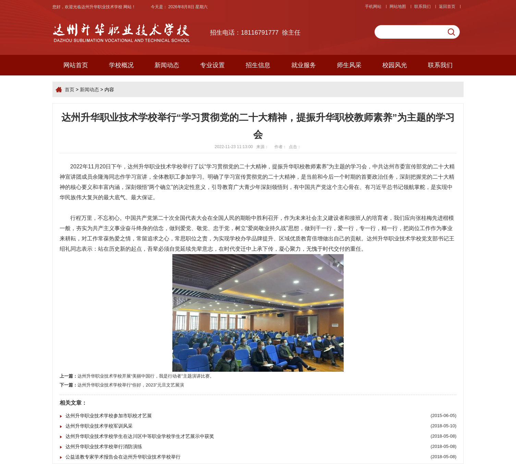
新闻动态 (167, 65)
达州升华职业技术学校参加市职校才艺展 (108, 415)
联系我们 (422, 6)
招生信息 (258, 65)
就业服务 (303, 65)
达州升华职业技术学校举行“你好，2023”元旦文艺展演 (130, 385)
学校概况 (121, 65)
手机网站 (373, 6)
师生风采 (349, 65)
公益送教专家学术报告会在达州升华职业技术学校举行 (123, 457)
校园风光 (394, 65)
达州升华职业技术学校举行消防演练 (103, 446)
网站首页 (75, 65)
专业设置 (212, 65)
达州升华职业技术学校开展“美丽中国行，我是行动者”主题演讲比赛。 (145, 376)
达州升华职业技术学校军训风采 (99, 426)
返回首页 (447, 6)
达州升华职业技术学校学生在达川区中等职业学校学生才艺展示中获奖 (139, 436)
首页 (69, 89)
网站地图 (398, 6)
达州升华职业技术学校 (102, 6)
